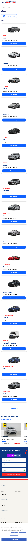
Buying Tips (18, 491)
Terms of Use (4, 522)
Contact (3, 505)
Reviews (3, 491)
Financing (3, 494)
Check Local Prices (14, 475)
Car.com (17, 514)
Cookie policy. (22, 532)
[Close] (26, 525)
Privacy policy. (14, 532)
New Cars (10, 455)
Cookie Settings (14, 535)
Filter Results (9, 16)
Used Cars (17, 455)
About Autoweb (5, 503)
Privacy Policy (18, 522)
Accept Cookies (14, 539)
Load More (14, 408)
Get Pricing (14, 43)
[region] (14, 532)
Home (3, 7)
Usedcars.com (5, 514)
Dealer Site (17, 503)
